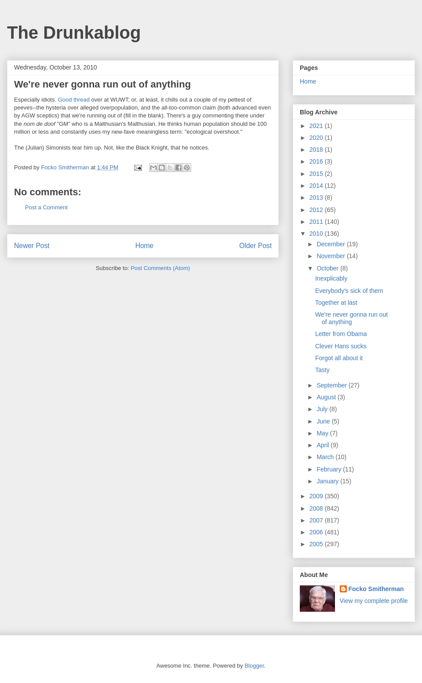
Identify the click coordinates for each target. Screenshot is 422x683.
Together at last (336, 302)
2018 (317, 149)
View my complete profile (374, 600)
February (329, 469)
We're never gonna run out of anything (351, 318)
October (328, 268)
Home (144, 245)
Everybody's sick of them (349, 290)
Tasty (322, 369)
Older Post (255, 245)
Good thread (74, 99)
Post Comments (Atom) (160, 268)
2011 (317, 221)
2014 (317, 185)
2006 (317, 532)
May (323, 433)
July (322, 409)
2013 (317, 197)
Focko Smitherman (376, 588)
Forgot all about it (339, 358)
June (323, 421)
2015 (317, 173)
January (328, 481)
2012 (317, 209)
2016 (317, 161)
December (331, 244)
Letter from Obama (341, 333)
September (332, 385)
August (326, 397)
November (331, 255)
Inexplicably (331, 278)
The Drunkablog (74, 32)
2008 (317, 508)
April (323, 445)
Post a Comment (46, 207)
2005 (317, 544)
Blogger (254, 665)
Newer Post (32, 245)
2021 (317, 125)
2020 (317, 137)
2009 (317, 496)
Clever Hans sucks (341, 346)
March (325, 456)
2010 (317, 233)
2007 (317, 520)
